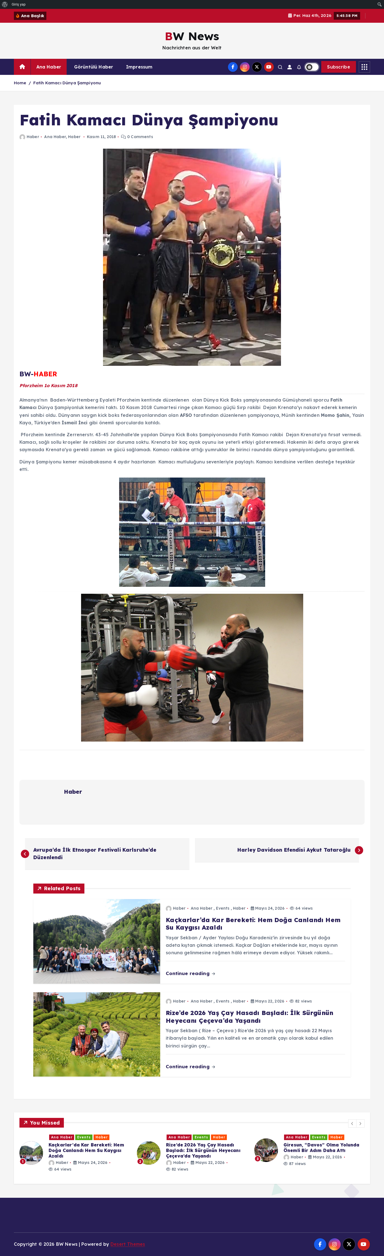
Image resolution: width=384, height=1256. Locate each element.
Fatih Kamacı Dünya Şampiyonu (67, 82)
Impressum (139, 67)
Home (20, 82)
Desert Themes (128, 1244)
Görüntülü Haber (93, 67)
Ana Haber (48, 67)
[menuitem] (5, 4)
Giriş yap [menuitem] (19, 4)
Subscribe (338, 67)
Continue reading (190, 973)
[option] (74, 1153)
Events (223, 908)
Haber (29, 136)
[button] (352, 1123)
